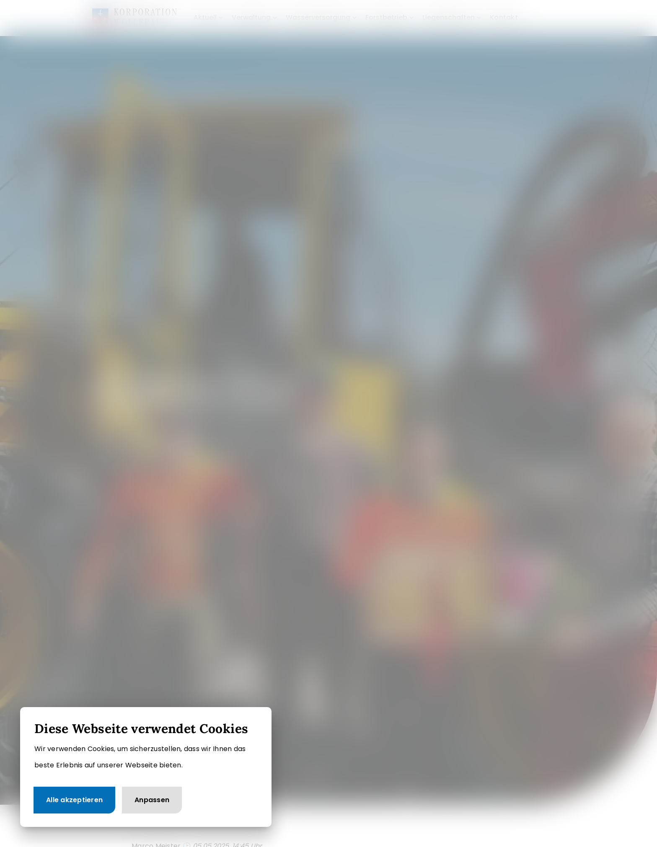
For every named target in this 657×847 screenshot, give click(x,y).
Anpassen (152, 800)
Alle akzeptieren (74, 800)
